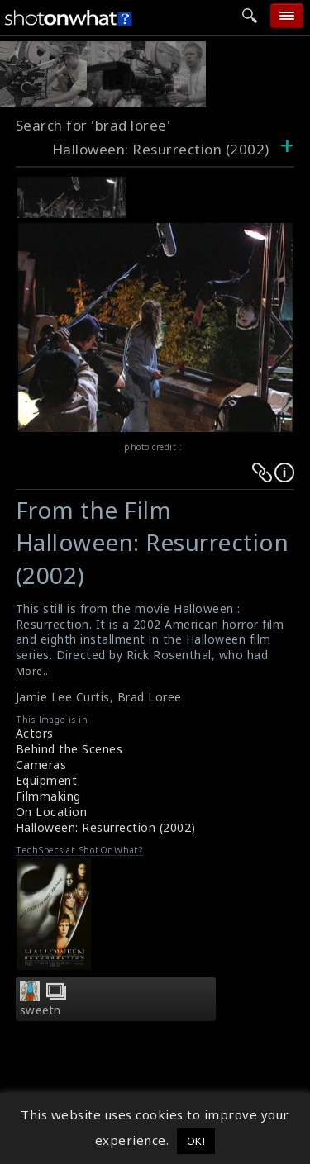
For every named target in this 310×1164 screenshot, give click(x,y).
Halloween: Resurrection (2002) (106, 827)
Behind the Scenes (69, 749)
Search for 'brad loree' (93, 125)
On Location (52, 812)
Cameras (41, 764)
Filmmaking (48, 796)
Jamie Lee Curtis (63, 697)
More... (34, 671)
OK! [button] (196, 1140)
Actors (35, 733)
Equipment (47, 780)
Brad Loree (149, 697)
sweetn (40, 1010)
